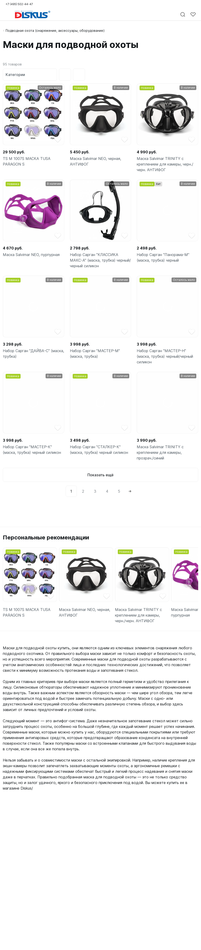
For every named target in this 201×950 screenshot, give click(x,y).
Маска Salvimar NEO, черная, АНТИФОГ (95, 161)
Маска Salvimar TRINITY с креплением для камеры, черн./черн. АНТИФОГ (165, 164)
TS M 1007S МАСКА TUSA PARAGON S (26, 161)
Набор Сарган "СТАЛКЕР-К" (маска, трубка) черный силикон (99, 449)
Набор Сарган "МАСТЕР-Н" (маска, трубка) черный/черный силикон (165, 356)
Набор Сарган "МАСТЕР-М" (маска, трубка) (95, 353)
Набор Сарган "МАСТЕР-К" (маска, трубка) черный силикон (32, 449)
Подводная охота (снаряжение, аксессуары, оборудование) (55, 31)
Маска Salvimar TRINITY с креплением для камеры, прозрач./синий (160, 452)
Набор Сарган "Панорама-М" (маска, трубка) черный (163, 257)
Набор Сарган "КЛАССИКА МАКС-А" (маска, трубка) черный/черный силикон (100, 260)
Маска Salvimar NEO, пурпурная (31, 254)
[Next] (130, 491)
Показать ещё (100, 475)
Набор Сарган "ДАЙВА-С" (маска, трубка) (33, 353)
